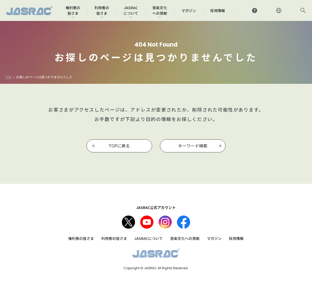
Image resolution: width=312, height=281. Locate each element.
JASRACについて (148, 238)
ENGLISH (278, 10)
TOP (8, 77)
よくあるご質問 (254, 10)
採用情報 (236, 238)
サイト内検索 (303, 10)
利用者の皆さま (114, 238)
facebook (183, 222)
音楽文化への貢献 (185, 238)
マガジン (214, 238)
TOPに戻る (119, 145)
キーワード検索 (192, 145)
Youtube (146, 222)
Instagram (165, 222)
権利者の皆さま (81, 238)
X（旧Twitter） (128, 222)
